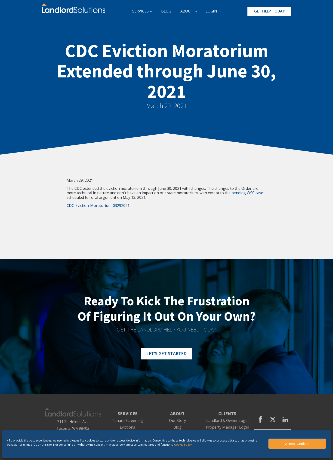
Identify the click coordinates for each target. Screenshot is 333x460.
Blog (177, 427)
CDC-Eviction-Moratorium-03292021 (98, 205)
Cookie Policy (183, 445)
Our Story (177, 420)
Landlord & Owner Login (227, 420)
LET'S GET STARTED (166, 353)
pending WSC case (247, 192)
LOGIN (211, 11)
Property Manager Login (227, 427)
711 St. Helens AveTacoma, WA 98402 (72, 425)
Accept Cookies (297, 444)
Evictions (127, 427)
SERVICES (140, 11)
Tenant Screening (127, 420)
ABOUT (186, 11)
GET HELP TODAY (269, 11)
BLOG (166, 11)
